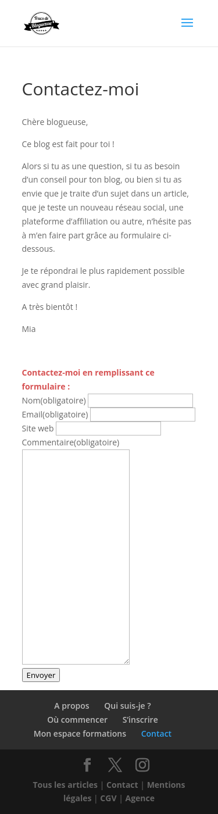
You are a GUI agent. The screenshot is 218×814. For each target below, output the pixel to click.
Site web (38, 428)
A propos (71, 705)
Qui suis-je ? (127, 705)
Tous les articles (65, 784)
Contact (156, 733)
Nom (54, 400)
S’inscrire (140, 719)
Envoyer (41, 675)
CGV (108, 798)
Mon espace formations (80, 733)
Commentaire (71, 442)
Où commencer (77, 719)
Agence (140, 798)
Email (55, 414)
